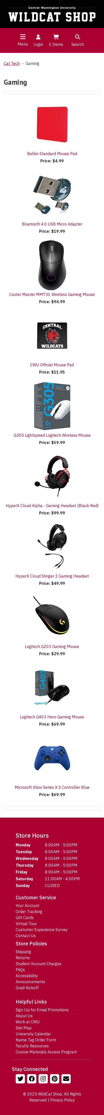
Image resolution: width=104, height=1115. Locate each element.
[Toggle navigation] (23, 36)
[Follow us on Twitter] (21, 1079)
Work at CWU (28, 1021)
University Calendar (33, 1033)
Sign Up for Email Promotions (42, 1009)
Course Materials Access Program (46, 1051)
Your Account (27, 905)
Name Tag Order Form (36, 1039)
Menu (23, 44)
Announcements (30, 981)
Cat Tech (12, 63)
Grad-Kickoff (27, 987)
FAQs (20, 969)
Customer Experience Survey (42, 929)
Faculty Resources (32, 1045)
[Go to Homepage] (52, 14)
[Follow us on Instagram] (44, 1079)
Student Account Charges (38, 963)
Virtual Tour (26, 923)
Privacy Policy (62, 1099)
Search (77, 40)
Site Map (24, 1027)
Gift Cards (25, 917)
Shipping (23, 951)
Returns (23, 957)
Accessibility (27, 975)
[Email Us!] (66, 1079)
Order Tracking (29, 911)
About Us (24, 1015)
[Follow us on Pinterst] (55, 1079)
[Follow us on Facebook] (32, 1079)
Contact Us (26, 935)
